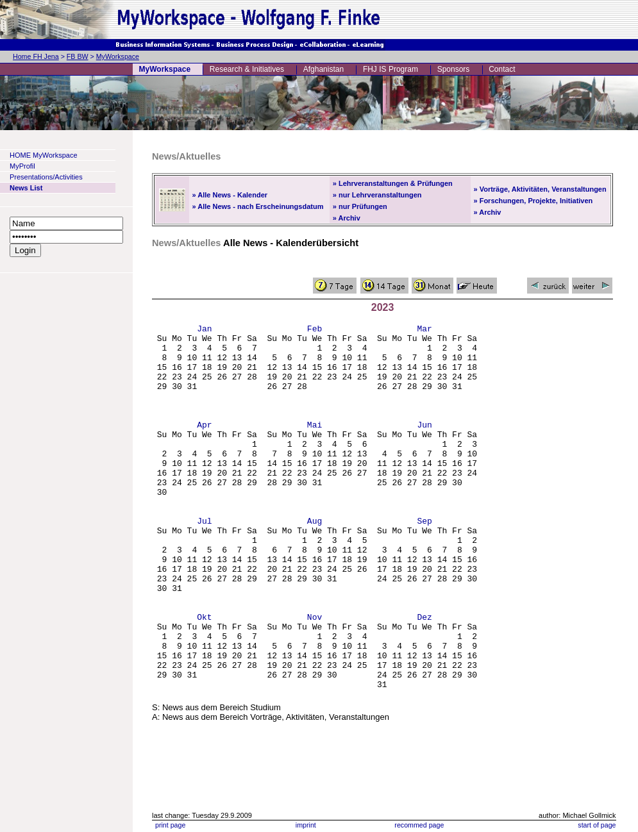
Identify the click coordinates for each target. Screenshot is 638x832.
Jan (204, 330)
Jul (204, 561)
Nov (314, 676)
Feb (314, 330)
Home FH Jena (36, 56)
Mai (314, 445)
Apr (204, 445)
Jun (424, 445)
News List (26, 188)
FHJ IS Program (390, 69)
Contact (502, 69)
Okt (204, 676)
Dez (424, 676)
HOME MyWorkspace (44, 155)
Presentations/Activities (46, 177)
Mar (424, 330)
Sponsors (453, 69)
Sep (424, 561)
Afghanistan (323, 69)
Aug (314, 561)
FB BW (77, 56)
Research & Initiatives (247, 69)
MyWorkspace (117, 56)
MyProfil (22, 166)
